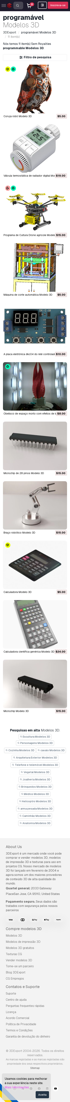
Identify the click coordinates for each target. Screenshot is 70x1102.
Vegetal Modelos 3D (35, 772)
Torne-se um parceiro (20, 966)
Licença (11, 1012)
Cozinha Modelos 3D (19, 750)
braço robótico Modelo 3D (19, 532)
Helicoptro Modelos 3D (35, 801)
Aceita (42, 1094)
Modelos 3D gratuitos (20, 948)
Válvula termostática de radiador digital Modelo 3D (34, 175)
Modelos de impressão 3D (23, 942)
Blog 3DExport (15, 972)
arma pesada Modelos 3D (35, 808)
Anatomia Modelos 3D (35, 823)
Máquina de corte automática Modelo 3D (28, 294)
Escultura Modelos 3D (35, 736)
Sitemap (35, 1068)
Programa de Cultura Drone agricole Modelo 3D (32, 235)
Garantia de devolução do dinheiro (28, 1036)
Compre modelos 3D (24, 928)
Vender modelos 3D (19, 960)
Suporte (11, 993)
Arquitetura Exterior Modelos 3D (35, 757)
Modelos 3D (14, 936)
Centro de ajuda (16, 1000)
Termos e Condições (19, 1030)
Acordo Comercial (17, 1018)
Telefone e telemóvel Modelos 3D (35, 765)
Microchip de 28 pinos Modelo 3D (24, 473)
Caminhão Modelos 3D (35, 816)
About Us (14, 846)
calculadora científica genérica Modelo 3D (29, 651)
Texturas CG (14, 954)
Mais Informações (17, 1087)
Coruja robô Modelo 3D (18, 116)
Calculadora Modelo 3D (18, 592)
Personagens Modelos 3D (35, 743)
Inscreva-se (58, 5)
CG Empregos (15, 979)
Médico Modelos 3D (35, 794)
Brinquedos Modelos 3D (35, 786)
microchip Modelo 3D (16, 711)
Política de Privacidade (21, 1024)
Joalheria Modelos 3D (35, 779)
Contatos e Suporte (23, 986)
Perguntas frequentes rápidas (25, 1006)
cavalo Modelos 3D (51, 750)
